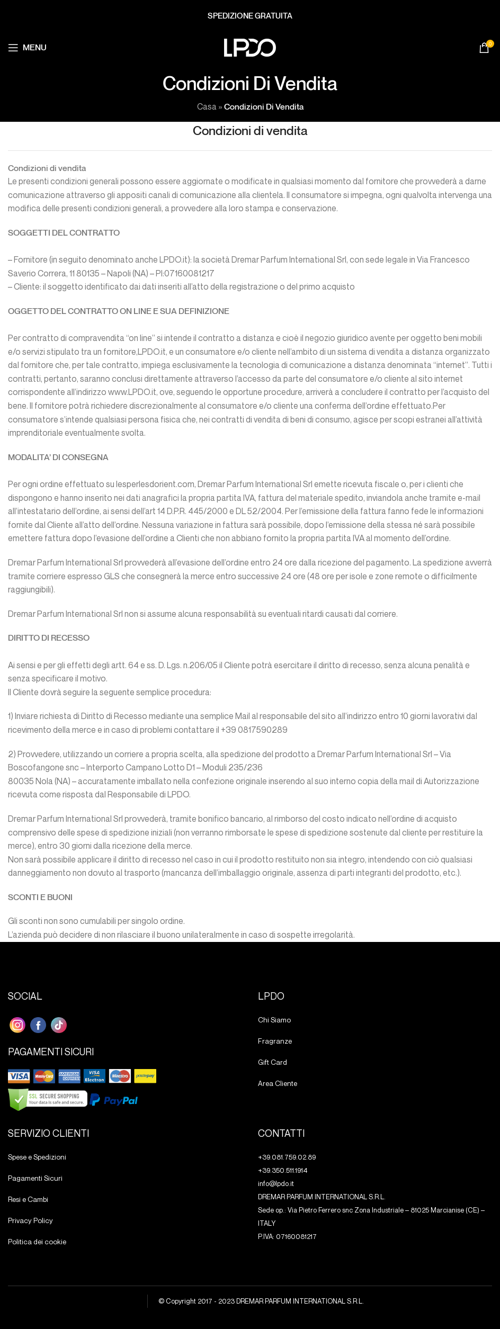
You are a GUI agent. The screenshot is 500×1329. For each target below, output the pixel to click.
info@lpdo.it (276, 1183)
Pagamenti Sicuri (34, 1178)
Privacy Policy (29, 1220)
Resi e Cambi (28, 1199)
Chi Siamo (273, 1020)
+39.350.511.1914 (283, 1170)
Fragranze (274, 1041)
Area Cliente (277, 1083)
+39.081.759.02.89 (287, 1157)
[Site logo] (250, 46)
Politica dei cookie (35, 1241)
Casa (207, 106)
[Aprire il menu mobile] (27, 47)
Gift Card (272, 1062)
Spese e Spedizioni (36, 1157)
